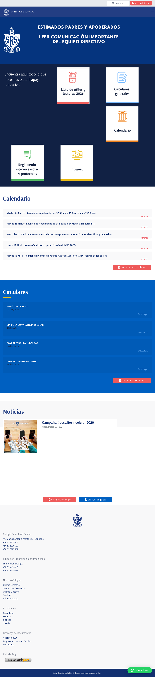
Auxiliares (7, 594)
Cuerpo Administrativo (14, 588)
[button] (139, 670)
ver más (144, 216)
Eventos (7, 616)
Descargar (143, 313)
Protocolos (8, 644)
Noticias (7, 619)
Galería (6, 623)
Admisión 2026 (10, 637)
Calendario (8, 612)
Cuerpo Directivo (11, 584)
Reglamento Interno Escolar (17, 641)
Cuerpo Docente (11, 591)
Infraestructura (10, 598)
